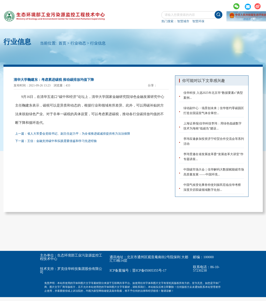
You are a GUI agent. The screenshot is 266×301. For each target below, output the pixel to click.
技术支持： (48, 269)
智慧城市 (183, 21)
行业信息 (98, 43)
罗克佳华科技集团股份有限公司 (71, 270)
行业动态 (78, 43)
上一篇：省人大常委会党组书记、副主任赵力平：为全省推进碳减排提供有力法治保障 (72, 133)
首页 (62, 43)
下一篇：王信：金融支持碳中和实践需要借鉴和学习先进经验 (56, 141)
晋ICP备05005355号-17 (149, 270)
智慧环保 (198, 21)
